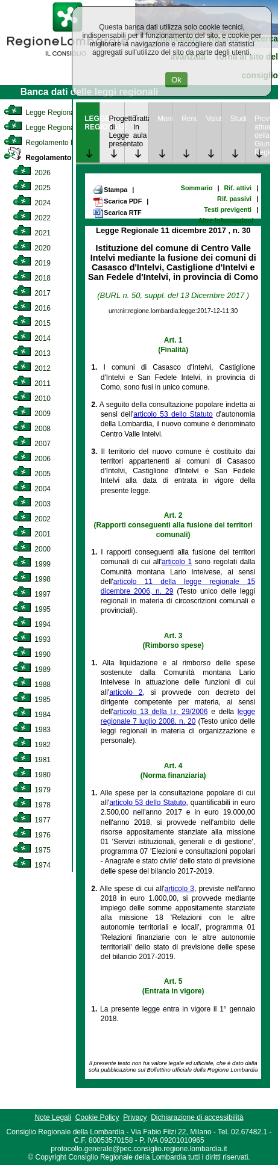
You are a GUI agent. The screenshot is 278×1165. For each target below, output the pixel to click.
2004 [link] (32, 489)
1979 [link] (32, 790)
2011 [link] (32, 383)
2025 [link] (32, 188)
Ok (176, 79)
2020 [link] (32, 248)
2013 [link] (32, 353)
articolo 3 (179, 888)
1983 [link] (32, 729)
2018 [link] (32, 278)
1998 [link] (32, 579)
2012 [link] (32, 368)
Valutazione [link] (213, 118)
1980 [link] (32, 775)
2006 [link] (32, 459)
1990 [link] (32, 654)
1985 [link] (32, 699)
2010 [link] (32, 398)
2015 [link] (32, 323)
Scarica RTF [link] (117, 213)
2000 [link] (32, 549)
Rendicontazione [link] (189, 118)
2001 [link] (32, 534)
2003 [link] (32, 504)
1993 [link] (32, 639)
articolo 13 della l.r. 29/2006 (160, 711)
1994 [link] (32, 624)
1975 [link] (32, 850)
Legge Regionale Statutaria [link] (58, 127)
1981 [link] (32, 760)
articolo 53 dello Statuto (173, 414)
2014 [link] (32, 338)
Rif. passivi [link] (234, 198)
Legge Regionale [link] (42, 112)
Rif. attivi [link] (238, 187)
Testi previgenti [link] (227, 209)
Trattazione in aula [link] (140, 127)
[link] (67, 58)
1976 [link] (32, 835)
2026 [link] (32, 173)
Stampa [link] (110, 189)
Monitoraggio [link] (164, 118)
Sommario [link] (197, 187)
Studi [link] (237, 118)
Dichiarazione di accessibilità (197, 1117)
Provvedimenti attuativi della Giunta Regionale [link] (262, 135)
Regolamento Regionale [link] (56, 158)
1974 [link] (32, 865)
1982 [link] (32, 745)
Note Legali (52, 1117)
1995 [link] (32, 609)
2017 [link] (32, 293)
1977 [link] (32, 820)
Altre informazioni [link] (225, 220)
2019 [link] (32, 263)
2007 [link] (32, 444)
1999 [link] (32, 564)
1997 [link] (32, 594)
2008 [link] (32, 428)
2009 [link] (32, 413)
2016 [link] (32, 308)
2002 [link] (32, 519)
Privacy (135, 1117)
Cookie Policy (97, 1117)
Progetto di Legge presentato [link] (116, 131)
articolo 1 (177, 562)
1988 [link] (32, 684)
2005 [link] (32, 474)
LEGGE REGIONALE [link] (92, 122)
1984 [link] (32, 714)
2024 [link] (32, 203)
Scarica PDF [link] (117, 202)
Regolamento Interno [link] (48, 142)
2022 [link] (32, 218)
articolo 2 (125, 692)
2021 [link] (32, 233)
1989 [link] (32, 669)
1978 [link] (32, 805)
